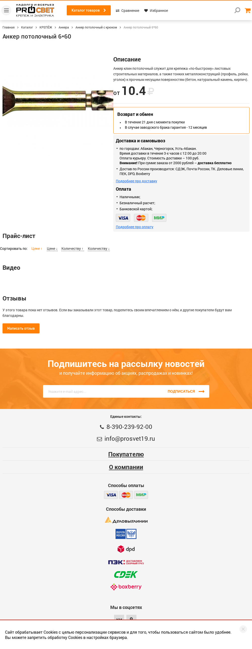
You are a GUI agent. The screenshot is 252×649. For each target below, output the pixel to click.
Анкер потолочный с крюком (96, 27)
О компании (126, 467)
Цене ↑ (37, 248)
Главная (9, 27)
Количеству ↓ (99, 248)
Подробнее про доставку (136, 181)
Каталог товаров (88, 10)
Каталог (27, 27)
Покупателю (126, 454)
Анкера (64, 27)
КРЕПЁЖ (46, 27)
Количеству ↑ (72, 248)
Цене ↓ (52, 248)
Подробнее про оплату (134, 226)
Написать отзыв (21, 328)
